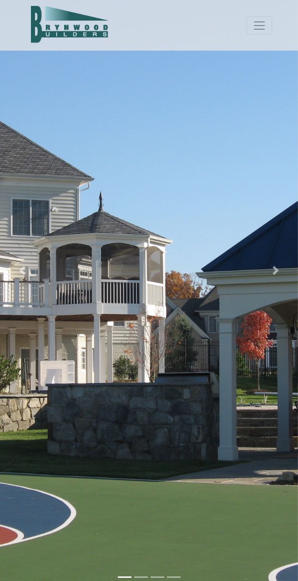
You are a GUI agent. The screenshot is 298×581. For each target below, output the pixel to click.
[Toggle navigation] (259, 25)
